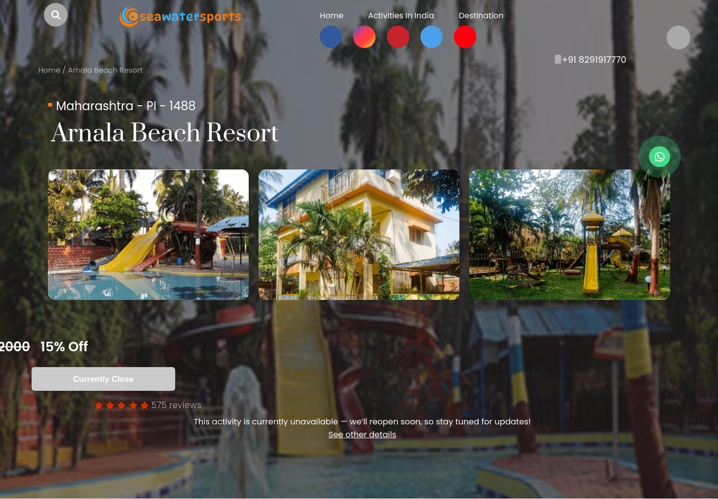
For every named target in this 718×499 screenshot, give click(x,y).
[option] (148, 234)
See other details (362, 434)
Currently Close (103, 378)
